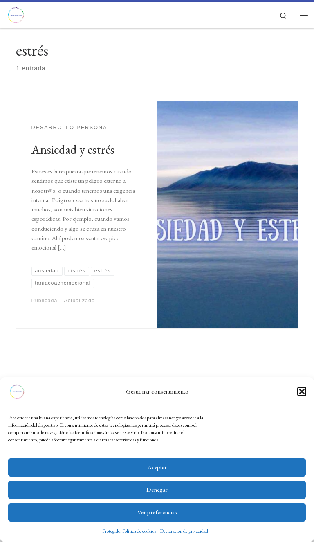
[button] (302, 391)
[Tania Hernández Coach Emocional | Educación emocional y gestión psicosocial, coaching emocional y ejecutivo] (16, 13)
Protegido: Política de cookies (129, 531)
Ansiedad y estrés (72, 149)
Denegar (157, 489)
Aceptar (157, 467)
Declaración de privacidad (184, 531)
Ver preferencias (157, 512)
